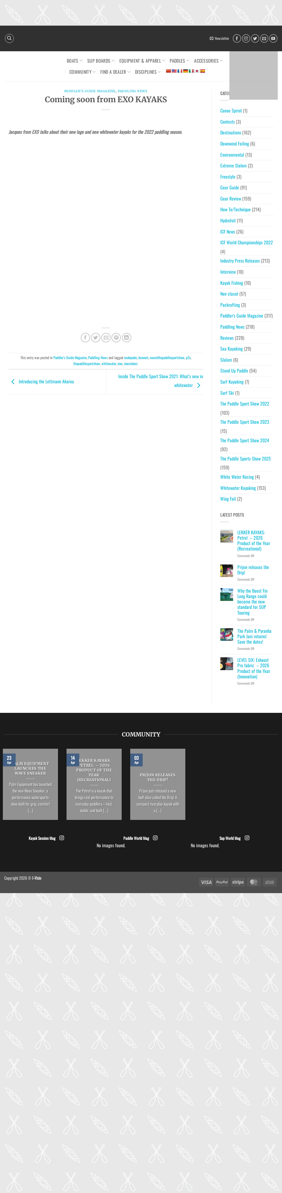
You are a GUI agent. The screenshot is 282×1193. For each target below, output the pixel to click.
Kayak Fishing (231, 282)
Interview (228, 271)
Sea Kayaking (231, 348)
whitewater (108, 363)
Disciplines (148, 71)
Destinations (230, 132)
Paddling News (132, 91)
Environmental (232, 154)
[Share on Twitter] (95, 337)
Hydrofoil (228, 220)
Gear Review (230, 198)
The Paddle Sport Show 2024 (244, 440)
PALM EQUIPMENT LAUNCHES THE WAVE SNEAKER (30, 769)
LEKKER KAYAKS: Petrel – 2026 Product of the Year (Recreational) (253, 541)
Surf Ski (227, 392)
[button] (219, 38)
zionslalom (131, 363)
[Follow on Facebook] (237, 38)
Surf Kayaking (232, 381)
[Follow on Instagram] (246, 38)
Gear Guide (229, 187)
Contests (227, 121)
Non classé (229, 293)
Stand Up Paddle (234, 370)
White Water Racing (237, 476)
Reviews (227, 337)
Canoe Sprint (231, 110)
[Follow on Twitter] (255, 38)
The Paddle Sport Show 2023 (244, 421)
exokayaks (130, 357)
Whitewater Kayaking (238, 487)
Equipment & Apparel (142, 60)
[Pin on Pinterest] (116, 337)
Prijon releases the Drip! (253, 569)
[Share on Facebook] (85, 337)
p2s (188, 357)
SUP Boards (100, 60)
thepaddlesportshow (86, 363)
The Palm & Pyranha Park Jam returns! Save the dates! (254, 636)
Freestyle (227, 176)
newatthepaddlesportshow (167, 357)
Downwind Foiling (234, 143)
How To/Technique (235, 209)
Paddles (179, 60)
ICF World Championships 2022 (246, 242)
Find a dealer (115, 71)
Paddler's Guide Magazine (90, 91)
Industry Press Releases (240, 260)
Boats (74, 60)
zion (120, 363)
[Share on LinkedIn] (126, 337)
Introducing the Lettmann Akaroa (41, 381)
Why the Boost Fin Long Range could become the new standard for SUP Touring (252, 601)
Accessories (208, 60)
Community (82, 71)
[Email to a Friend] (106, 337)
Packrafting (230, 304)
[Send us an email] (264, 38)
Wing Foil (228, 498)
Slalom (226, 359)
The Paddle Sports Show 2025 (245, 458)
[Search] (9, 38)
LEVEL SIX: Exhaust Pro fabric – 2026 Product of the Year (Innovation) (253, 668)
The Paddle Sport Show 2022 (244, 403)
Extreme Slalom (233, 165)
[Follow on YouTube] (273, 38)
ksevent (143, 357)
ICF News (227, 231)
